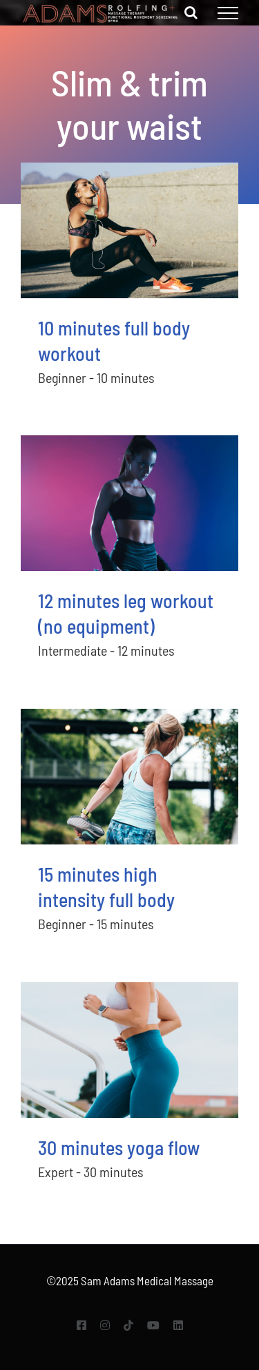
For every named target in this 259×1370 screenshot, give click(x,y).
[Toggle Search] (191, 12)
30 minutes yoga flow (119, 1147)
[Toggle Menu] (228, 13)
